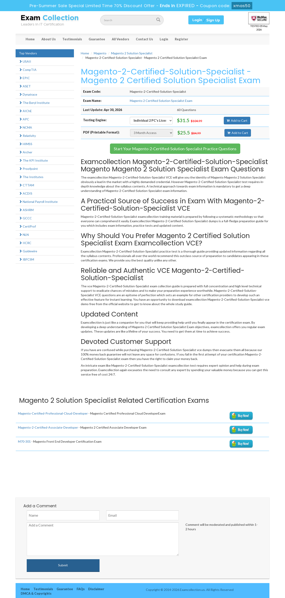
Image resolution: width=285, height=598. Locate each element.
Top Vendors (28, 53)
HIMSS (25, 144)
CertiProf (27, 226)
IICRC (25, 243)
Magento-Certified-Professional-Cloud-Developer (53, 413)
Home (30, 39)
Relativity (27, 136)
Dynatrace (28, 94)
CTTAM (26, 185)
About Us (48, 39)
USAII (25, 61)
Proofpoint (28, 169)
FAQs (81, 589)
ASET (25, 86)
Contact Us (144, 39)
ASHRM (26, 210)
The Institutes (31, 177)
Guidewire (28, 251)
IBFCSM (26, 259)
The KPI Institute (33, 160)
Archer (25, 152)
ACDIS (25, 193)
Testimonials (72, 39)
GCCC (25, 218)
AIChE (25, 111)
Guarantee (97, 39)
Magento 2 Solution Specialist (132, 53)
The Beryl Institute (34, 103)
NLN (24, 234)
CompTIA (28, 70)
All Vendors (120, 39)
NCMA (25, 127)
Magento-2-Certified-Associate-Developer (48, 427)
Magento (100, 53)
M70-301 (24, 441)
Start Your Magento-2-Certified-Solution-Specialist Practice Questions (175, 148)
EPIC (24, 78)
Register (181, 39)
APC (24, 119)
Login (164, 39)
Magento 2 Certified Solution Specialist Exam (161, 101)
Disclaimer (96, 589)
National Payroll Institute (38, 201)
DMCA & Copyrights (36, 593)
